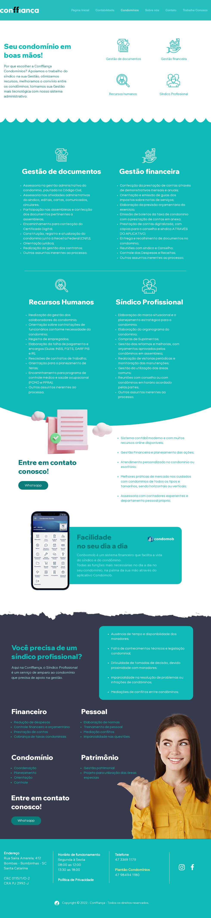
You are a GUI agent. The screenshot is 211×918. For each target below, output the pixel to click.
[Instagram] (182, 867)
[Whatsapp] (33, 485)
